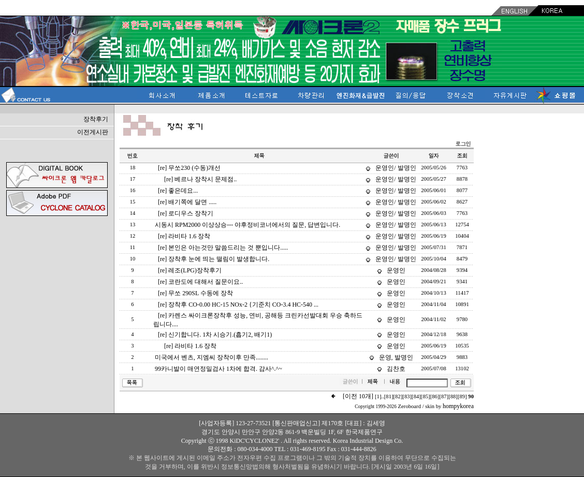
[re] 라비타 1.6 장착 (184, 236)
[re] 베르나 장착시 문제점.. (200, 179)
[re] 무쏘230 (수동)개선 (189, 167)
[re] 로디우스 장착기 (185, 213)
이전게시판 (92, 132)
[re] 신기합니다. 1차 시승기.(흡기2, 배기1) (215, 334)
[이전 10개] (358, 396)
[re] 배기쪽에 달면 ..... (187, 202)
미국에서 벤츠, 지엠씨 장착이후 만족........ (211, 357)
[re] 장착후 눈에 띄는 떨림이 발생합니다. (213, 259)
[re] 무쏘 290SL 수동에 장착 (195, 293)
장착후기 (95, 119)
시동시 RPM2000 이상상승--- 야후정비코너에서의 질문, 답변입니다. (247, 224)
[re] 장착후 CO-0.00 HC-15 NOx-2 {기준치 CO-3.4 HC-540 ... (238, 304)
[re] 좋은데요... (178, 190)
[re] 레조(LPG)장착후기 (190, 270)
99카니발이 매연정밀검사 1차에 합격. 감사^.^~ (218, 368)
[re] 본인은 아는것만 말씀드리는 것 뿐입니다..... (223, 247)
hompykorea (458, 406)
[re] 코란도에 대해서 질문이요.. (200, 281)
